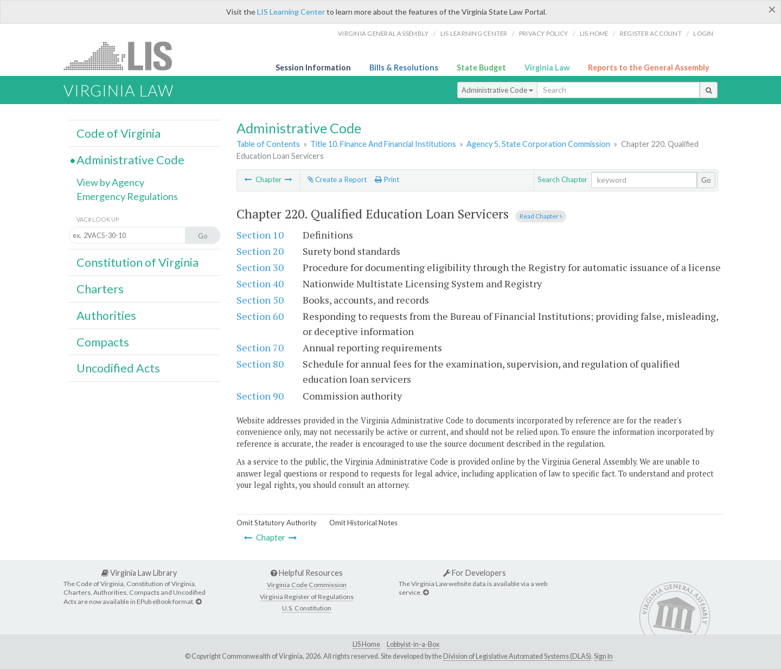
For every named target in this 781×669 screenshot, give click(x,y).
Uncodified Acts (118, 368)
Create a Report (337, 179)
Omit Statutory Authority (276, 522)
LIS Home (366, 644)
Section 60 (260, 316)
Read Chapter (541, 216)
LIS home (594, 33)
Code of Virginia (118, 133)
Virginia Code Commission (307, 585)
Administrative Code (497, 90)
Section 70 (260, 347)
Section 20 (260, 251)
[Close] (772, 9)
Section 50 (260, 299)
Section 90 (260, 395)
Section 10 (260, 234)
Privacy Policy (543, 33)
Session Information (313, 67)
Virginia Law (546, 67)
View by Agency (110, 182)
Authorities (106, 315)
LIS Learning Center (291, 11)
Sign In (603, 656)
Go (706, 180)
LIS (123, 55)
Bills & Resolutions (403, 67)
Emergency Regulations (127, 196)
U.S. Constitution (306, 608)
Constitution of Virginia (137, 262)
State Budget (481, 67)
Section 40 (260, 283)
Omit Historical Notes (363, 522)
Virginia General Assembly (383, 33)
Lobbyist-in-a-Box (413, 644)
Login (703, 33)
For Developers (474, 572)
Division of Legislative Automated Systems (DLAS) (517, 656)
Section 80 (260, 363)
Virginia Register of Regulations (307, 597)
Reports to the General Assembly (648, 67)
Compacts (102, 342)
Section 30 (260, 267)
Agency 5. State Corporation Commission (538, 144)
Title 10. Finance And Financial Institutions (383, 144)
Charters (100, 289)
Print (387, 179)
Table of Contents (268, 144)
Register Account (651, 33)
